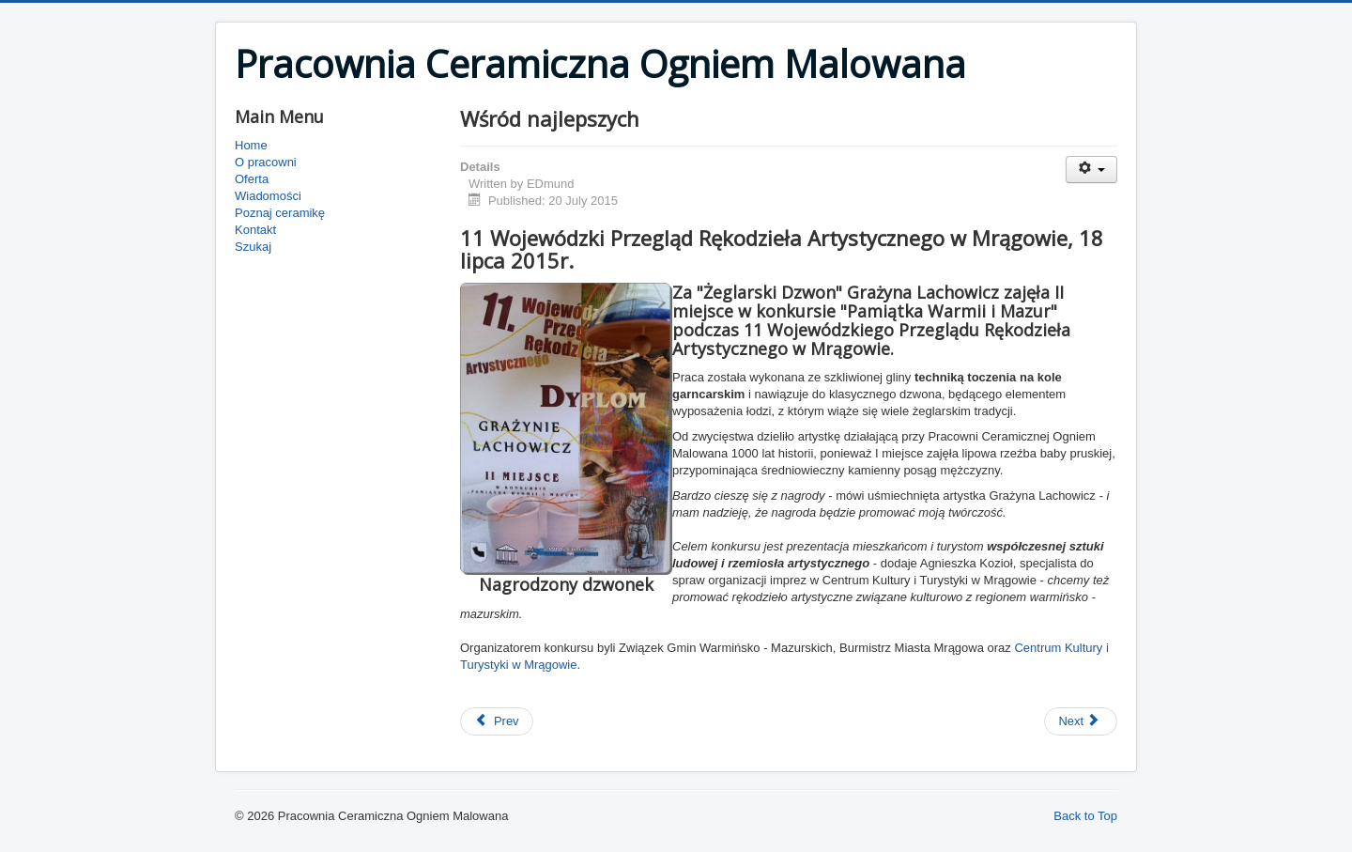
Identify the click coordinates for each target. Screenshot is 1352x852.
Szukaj (253, 247)
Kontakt (255, 230)
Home (251, 145)
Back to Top (1085, 816)
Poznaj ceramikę (280, 213)
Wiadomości (268, 196)
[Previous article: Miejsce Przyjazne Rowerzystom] (496, 721)
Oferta (252, 179)
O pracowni (266, 162)
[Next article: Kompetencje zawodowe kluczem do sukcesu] (1080, 721)
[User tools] (1091, 169)
